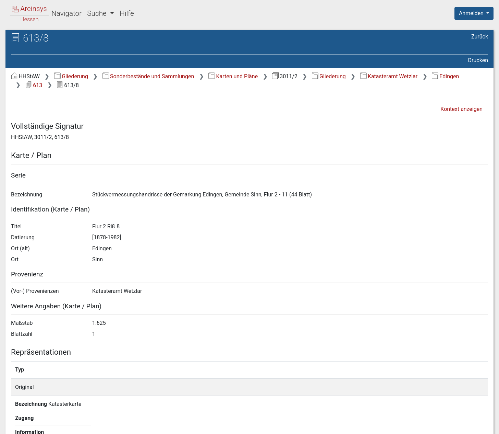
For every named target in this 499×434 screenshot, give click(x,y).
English (16, 419)
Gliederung (71, 76)
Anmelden (472, 13)
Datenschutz (373, 424)
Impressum (476, 424)
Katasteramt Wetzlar (389, 76)
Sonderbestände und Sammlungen (148, 76)
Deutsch (41, 419)
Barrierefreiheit (426, 424)
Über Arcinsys (322, 424)
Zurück (479, 36)
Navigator (66, 13)
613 (33, 85)
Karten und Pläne (233, 76)
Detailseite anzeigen (372, 387)
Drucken (478, 60)
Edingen (445, 76)
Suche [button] (97, 13)
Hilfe (127, 13)
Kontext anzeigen (461, 109)
